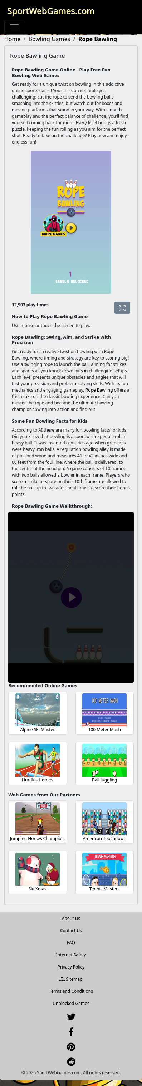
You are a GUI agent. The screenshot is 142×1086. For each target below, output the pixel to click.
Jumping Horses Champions (38, 838)
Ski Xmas (37, 889)
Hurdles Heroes (37, 780)
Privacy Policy (71, 967)
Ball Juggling (104, 780)
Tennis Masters (104, 889)
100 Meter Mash (104, 729)
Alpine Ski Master (37, 729)
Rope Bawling (99, 390)
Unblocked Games (71, 1003)
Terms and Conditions (71, 991)
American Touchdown (104, 838)
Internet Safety (71, 955)
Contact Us (71, 930)
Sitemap (70, 979)
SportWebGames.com (51, 10)
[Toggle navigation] (14, 27)
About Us (71, 918)
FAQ (71, 943)
